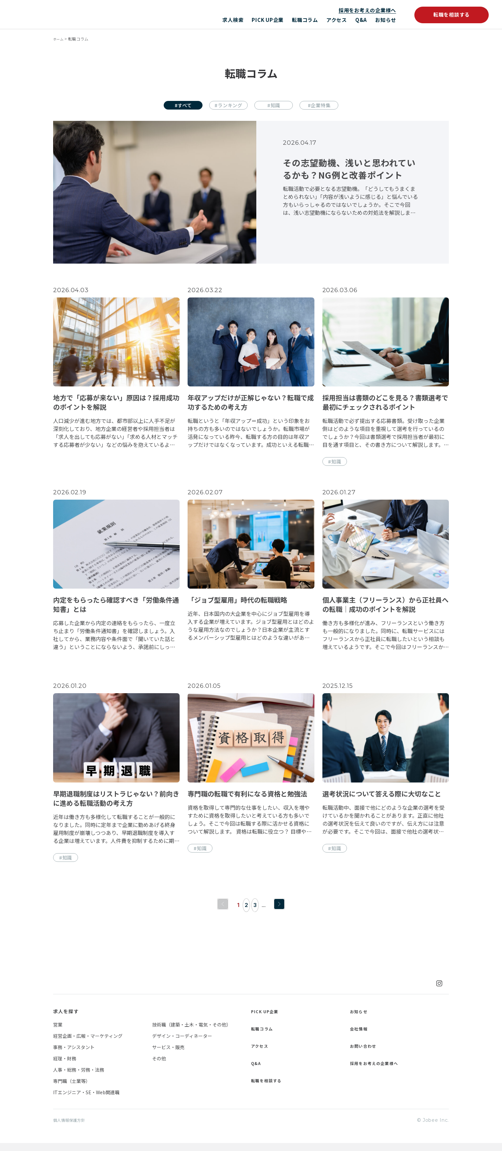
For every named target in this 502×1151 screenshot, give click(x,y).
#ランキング (225, 106)
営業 (57, 1031)
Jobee (75, 14)
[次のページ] (280, 911)
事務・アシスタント (74, 1054)
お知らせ (385, 19)
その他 (159, 1065)
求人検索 (232, 19)
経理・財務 (64, 1065)
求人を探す (66, 1018)
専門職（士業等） (71, 1088)
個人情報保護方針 (71, 1127)
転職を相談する (451, 14)
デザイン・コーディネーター (182, 1043)
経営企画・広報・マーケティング (88, 1043)
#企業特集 (329, 106)
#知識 (277, 106)
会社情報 (360, 1035)
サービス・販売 (168, 1054)
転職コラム (305, 19)
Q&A (361, 19)
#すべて (172, 106)
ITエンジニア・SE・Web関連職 (86, 1099)
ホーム (59, 38)
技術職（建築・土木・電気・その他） (191, 1031)
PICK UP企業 (268, 19)
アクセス (336, 19)
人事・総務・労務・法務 (78, 1077)
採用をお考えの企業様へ (367, 10)
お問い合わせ (365, 1053)
